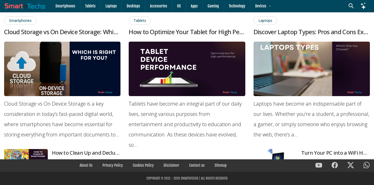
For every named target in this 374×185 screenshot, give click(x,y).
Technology (234, 6)
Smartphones (65, 6)
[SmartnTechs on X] (350, 166)
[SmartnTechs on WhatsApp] (366, 166)
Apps (191, 6)
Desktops (132, 6)
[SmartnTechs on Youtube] (318, 166)
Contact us (196, 165)
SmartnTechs (189, 178)
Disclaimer (171, 165)
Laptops (110, 6)
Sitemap (219, 165)
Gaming (210, 6)
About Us (87, 165)
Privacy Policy (113, 165)
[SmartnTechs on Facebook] (334, 166)
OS (177, 6)
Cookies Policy (143, 165)
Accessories (156, 6)
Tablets (90, 6)
